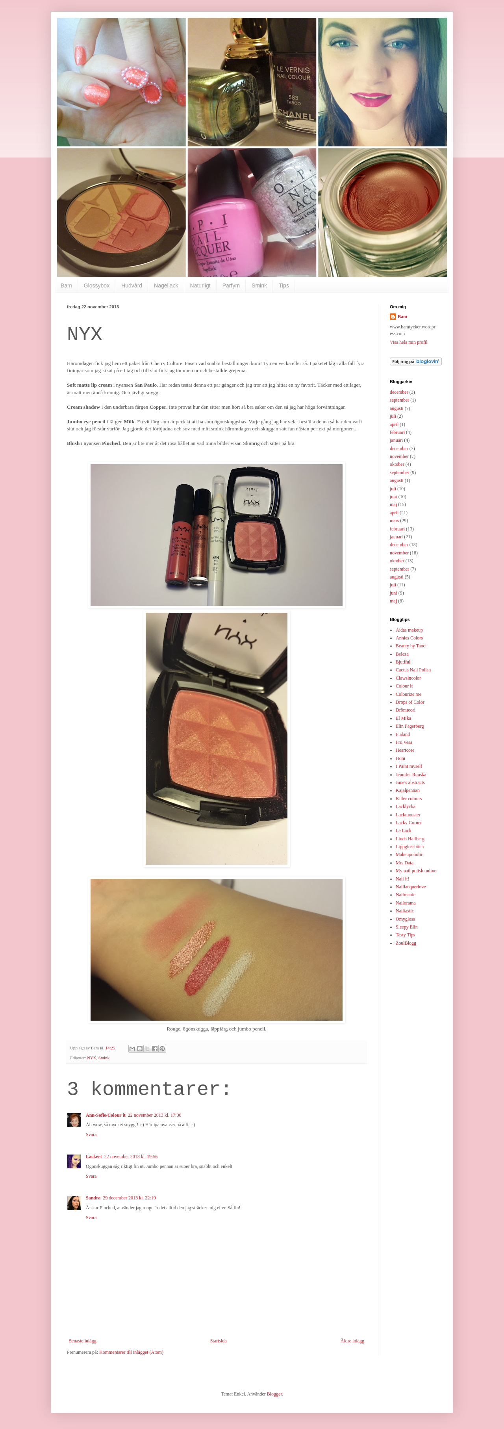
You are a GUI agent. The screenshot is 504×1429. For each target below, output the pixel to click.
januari (396, 440)
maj (393, 504)
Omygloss (405, 919)
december (399, 392)
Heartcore (405, 750)
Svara (91, 1134)
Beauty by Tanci (411, 646)
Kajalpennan (408, 790)
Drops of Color (410, 702)
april (394, 424)
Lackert (94, 1156)
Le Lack (403, 830)
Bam (66, 285)
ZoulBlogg (406, 943)
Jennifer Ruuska (411, 774)
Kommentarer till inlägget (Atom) (131, 1352)
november (399, 456)
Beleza (402, 654)
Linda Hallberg (410, 838)
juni (393, 496)
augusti (397, 408)
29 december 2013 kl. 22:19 (129, 1198)
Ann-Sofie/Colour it (106, 1115)
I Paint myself (409, 766)
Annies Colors (409, 638)
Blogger (274, 1394)
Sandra (93, 1198)
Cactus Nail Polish (413, 670)
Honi (400, 758)
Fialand (403, 734)
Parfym (231, 285)
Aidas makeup (409, 630)
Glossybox (96, 285)
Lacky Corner (409, 822)
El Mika (403, 718)
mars (394, 520)
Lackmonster (408, 814)
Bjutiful (403, 662)
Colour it (404, 686)
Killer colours (409, 798)
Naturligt (200, 285)
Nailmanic (405, 894)
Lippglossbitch (410, 846)
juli (393, 416)
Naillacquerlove (411, 887)
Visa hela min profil (409, 342)
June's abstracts (410, 782)
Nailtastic (405, 911)
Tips (284, 285)
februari (397, 432)
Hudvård (131, 285)
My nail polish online (416, 870)
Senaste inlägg (82, 1341)
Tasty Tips (405, 935)
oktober (397, 464)
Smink (259, 285)
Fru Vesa (404, 742)
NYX (91, 1057)
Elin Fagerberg (410, 726)
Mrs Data (404, 863)
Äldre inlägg (352, 1341)
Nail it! (402, 879)
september (399, 400)
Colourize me (408, 694)
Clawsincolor (408, 678)
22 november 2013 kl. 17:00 (155, 1115)
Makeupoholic (409, 854)
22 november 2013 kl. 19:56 (131, 1156)
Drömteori (405, 710)
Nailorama (406, 903)
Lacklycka (405, 806)
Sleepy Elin (407, 927)
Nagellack (166, 285)
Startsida (218, 1341)
